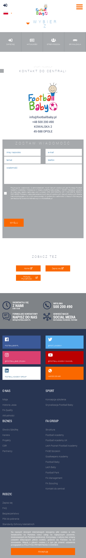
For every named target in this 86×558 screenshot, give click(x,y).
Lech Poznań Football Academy (61, 445)
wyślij (14, 222)
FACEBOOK (66, 320)
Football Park (52, 472)
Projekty (6, 440)
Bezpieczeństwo (10, 513)
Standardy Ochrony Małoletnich (18, 524)
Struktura (50, 429)
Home (28, 268)
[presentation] (26, 208)
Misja (5, 399)
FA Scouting (52, 483)
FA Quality (7, 410)
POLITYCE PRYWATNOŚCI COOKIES (41, 545)
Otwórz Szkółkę (10, 429)
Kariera (6, 435)
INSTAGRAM (57, 320)
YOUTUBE (74, 320)
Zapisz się (58, 268)
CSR (4, 445)
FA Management (54, 477)
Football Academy (55, 435)
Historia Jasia (9, 404)
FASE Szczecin (53, 451)
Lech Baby (51, 467)
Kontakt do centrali (55, 488)
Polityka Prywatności (29, 277)
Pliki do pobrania (10, 518)
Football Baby (53, 461)
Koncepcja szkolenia (56, 399)
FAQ (4, 508)
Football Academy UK (56, 440)
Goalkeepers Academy (57, 456)
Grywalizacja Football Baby (59, 404)
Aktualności (8, 415)
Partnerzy (7, 451)
